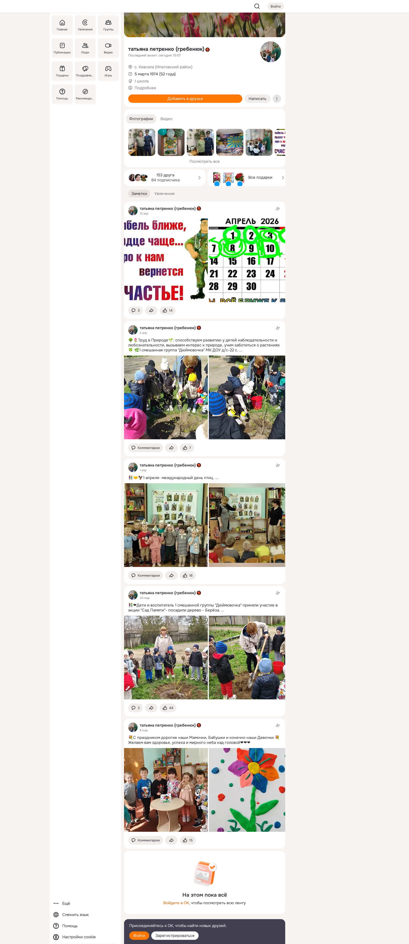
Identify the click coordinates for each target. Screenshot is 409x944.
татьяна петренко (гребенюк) (166, 49)
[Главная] (62, 25)
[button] (141, 118)
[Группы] (108, 25)
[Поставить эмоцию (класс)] (168, 310)
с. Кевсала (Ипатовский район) (164, 67)
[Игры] (108, 71)
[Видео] (108, 48)
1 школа (142, 81)
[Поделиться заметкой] (151, 310)
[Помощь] (62, 94)
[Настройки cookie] (85, 937)
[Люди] (85, 48)
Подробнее (145, 88)
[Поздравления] (85, 71)
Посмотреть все (204, 161)
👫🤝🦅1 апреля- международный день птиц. (171, 477)
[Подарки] (62, 71)
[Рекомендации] (85, 94)
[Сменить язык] (85, 914)
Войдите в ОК (176, 903)
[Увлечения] (85, 25)
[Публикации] (62, 48)
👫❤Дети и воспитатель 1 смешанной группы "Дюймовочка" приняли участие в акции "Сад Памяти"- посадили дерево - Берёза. (203, 608)
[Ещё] (85, 903)
